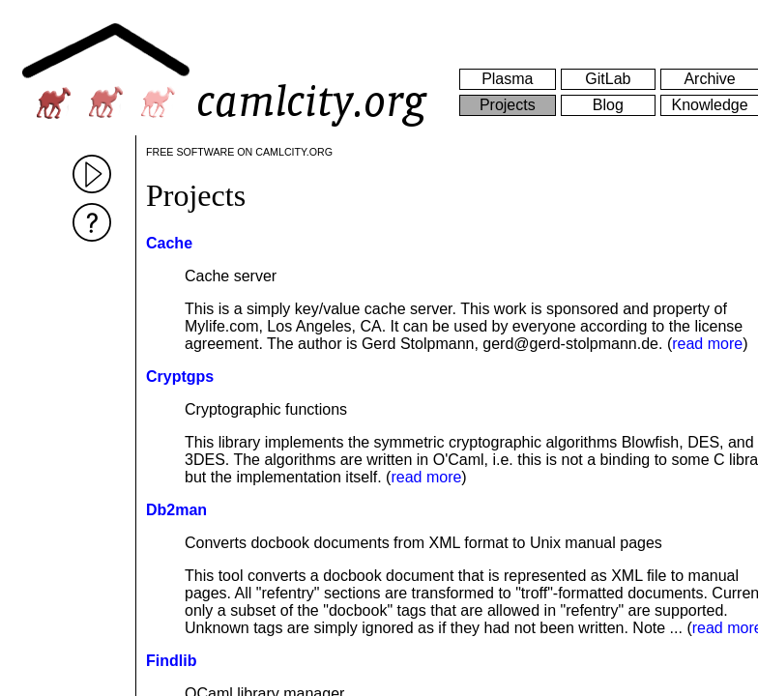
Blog (608, 105)
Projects (508, 105)
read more (707, 343)
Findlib (171, 660)
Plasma (507, 79)
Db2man (176, 510)
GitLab (607, 79)
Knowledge (709, 105)
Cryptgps (180, 376)
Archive (709, 79)
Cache (169, 243)
